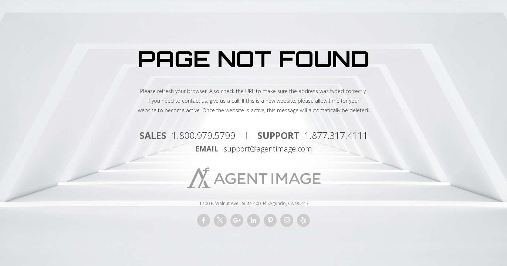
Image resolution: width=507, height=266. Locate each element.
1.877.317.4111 (336, 135)
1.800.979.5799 (203, 135)
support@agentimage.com (268, 149)
